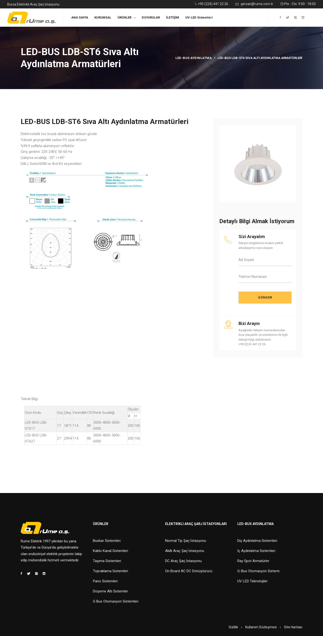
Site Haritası (293, 627)
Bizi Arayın (249, 323)
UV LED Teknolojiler (252, 581)
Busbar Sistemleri (107, 541)
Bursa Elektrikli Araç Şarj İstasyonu (33, 4)
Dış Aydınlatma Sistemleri (257, 541)
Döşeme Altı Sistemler (110, 591)
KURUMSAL (102, 17)
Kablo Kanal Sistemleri (110, 551)
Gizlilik (233, 627)
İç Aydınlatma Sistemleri (256, 551)
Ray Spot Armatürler (253, 561)
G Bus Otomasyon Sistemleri (115, 601)
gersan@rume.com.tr (254, 4)
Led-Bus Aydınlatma (193, 58)
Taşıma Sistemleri (107, 561)
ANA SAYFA (79, 17)
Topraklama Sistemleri (110, 571)
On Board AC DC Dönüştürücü (188, 571)
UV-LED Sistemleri (199, 17)
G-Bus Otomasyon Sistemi (258, 571)
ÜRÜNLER (124, 17)
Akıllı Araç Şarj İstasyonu (184, 551)
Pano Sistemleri (105, 581)
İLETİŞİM (172, 17)
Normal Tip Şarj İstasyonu (185, 541)
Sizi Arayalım (252, 236)
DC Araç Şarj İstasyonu (183, 561)
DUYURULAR (151, 17)
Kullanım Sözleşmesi (261, 627)
